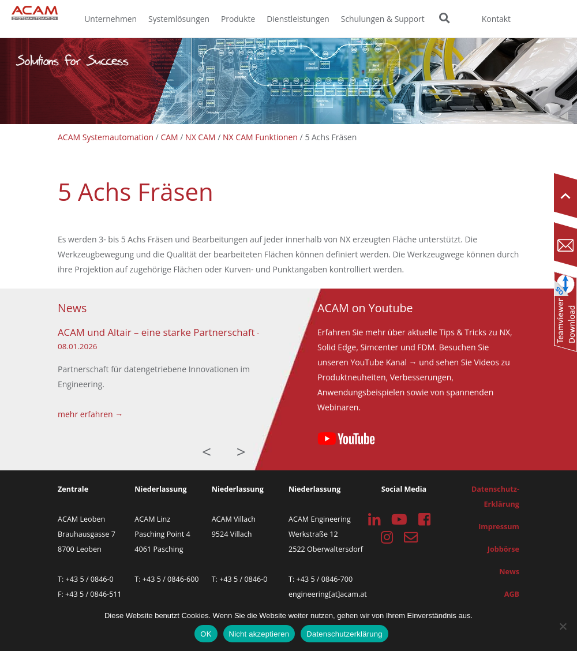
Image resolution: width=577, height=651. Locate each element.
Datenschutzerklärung (344, 634)
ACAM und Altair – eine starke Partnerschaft (156, 332)
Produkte (238, 18)
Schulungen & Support (383, 18)
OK (205, 634)
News (509, 572)
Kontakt (496, 18)
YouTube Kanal (379, 362)
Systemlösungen (178, 18)
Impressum (498, 527)
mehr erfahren (85, 414)
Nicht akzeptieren (259, 634)
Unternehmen (110, 18)
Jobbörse (503, 549)
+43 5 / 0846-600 (171, 579)
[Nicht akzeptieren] (562, 626)
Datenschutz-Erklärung (495, 496)
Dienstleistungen (298, 18)
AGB (511, 594)
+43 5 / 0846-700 (325, 579)
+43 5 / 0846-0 (90, 579)
